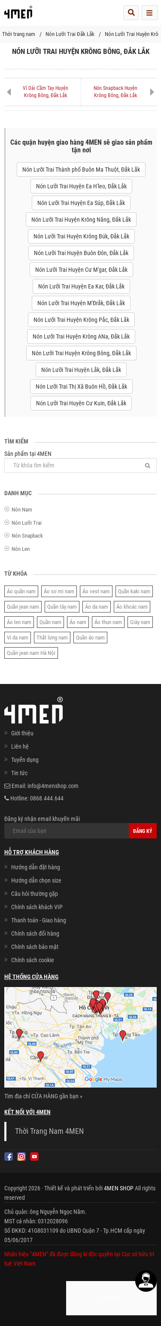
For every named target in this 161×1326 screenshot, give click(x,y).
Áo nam (78, 622)
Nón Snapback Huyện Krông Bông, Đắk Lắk (115, 91)
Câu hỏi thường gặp (34, 893)
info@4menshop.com (53, 785)
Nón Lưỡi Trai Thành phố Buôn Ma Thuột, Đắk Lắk (81, 169)
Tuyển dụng (25, 759)
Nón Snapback (27, 535)
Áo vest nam (96, 591)
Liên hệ (20, 746)
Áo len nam (19, 622)
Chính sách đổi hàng (35, 933)
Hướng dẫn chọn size (36, 880)
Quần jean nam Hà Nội (31, 653)
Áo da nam (96, 607)
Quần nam (50, 622)
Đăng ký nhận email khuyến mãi (80, 826)
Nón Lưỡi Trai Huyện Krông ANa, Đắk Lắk (81, 336)
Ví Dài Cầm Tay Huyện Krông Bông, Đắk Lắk (45, 91)
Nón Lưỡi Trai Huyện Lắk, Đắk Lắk (81, 369)
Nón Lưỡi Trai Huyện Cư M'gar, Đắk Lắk (81, 269)
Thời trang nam (18, 34)
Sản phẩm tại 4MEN (80, 461)
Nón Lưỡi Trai (27, 523)
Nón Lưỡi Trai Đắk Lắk (70, 34)
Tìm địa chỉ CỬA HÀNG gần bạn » (43, 1096)
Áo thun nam (108, 622)
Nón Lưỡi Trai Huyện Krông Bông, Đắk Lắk (81, 353)
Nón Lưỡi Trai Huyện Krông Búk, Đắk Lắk (81, 236)
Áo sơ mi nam (59, 591)
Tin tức (19, 773)
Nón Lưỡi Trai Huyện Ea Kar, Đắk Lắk (81, 286)
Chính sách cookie (32, 960)
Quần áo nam (90, 637)
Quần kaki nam (134, 591)
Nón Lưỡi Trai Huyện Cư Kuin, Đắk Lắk (81, 403)
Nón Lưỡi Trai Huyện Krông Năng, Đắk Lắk (81, 219)
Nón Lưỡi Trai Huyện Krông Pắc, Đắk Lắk (81, 319)
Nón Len (21, 549)
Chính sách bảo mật (34, 946)
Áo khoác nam (132, 607)
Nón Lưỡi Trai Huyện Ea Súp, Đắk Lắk (81, 202)
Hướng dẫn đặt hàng (35, 867)
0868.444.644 (47, 798)
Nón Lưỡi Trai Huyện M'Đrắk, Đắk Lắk (81, 303)
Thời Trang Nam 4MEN (49, 1131)
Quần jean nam (23, 607)
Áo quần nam (21, 591)
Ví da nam (17, 637)
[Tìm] (147, 465)
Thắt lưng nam (52, 637)
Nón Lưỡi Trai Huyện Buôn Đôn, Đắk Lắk (81, 253)
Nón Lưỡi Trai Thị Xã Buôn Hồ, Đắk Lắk (81, 386)
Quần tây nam (62, 607)
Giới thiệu (22, 733)
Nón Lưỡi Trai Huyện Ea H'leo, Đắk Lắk (81, 186)
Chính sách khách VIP (37, 907)
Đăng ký (142, 831)
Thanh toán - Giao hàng (38, 920)
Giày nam (140, 622)
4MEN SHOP (119, 1188)
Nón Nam (22, 509)
